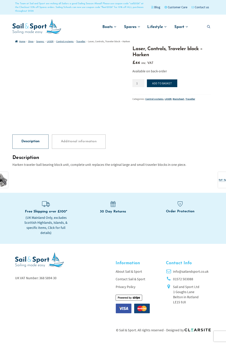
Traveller (80, 41)
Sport (181, 27)
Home (22, 41)
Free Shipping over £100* (46, 211)
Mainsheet (178, 99)
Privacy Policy (125, 287)
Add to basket (162, 83)
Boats (109, 27)
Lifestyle (157, 27)
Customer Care (176, 7)
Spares (132, 27)
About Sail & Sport (129, 271)
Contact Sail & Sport (130, 279)
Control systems (65, 41)
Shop (31, 41)
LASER (50, 41)
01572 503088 (183, 279)
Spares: (40, 41)
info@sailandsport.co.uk (191, 271)
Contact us (200, 7)
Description (30, 141)
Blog (155, 7)
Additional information (79, 141)
